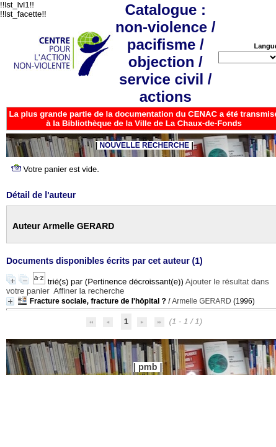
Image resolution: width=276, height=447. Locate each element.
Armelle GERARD (201, 301)
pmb (147, 367)
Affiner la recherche (88, 291)
